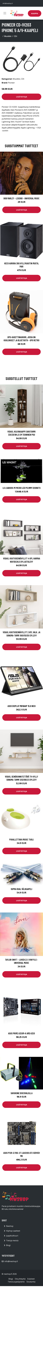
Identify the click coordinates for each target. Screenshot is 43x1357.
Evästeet (31, 1279)
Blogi (8, 1245)
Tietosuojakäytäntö (16, 1281)
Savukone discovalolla (21, 1093)
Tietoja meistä (12, 1240)
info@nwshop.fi (8, 3)
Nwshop (9, 1226)
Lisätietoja (21, 97)
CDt (15, 36)
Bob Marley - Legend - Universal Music (21, 198)
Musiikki (7, 36)
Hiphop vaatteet (13, 1231)
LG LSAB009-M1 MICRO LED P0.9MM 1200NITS (21, 487)
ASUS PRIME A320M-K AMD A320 (21, 1033)
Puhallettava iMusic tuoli (21, 839)
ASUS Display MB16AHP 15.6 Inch (22, 706)
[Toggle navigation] (5, 13)
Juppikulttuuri (12, 1235)
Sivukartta (30, 1281)
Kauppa (34, 13)
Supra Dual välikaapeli (21, 889)
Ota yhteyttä (20, 1279)
